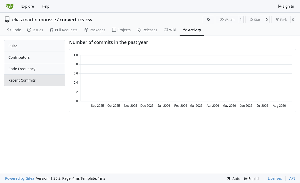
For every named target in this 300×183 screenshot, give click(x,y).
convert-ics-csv (76, 19)
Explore (27, 6)
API (292, 178)
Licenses (275, 178)
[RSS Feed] (208, 19)
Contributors (19, 57)
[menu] (233, 178)
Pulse (12, 45)
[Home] (10, 6)
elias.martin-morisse (34, 19)
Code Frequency (21, 68)
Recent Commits (22, 80)
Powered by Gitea (19, 178)
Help (46, 6)
